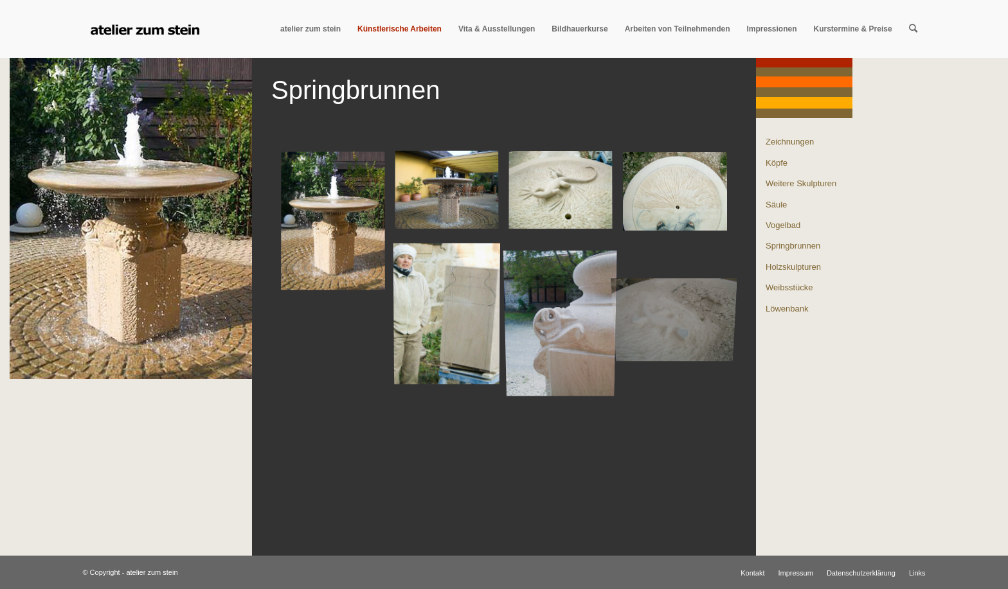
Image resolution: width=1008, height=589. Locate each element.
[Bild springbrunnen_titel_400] (338, 226)
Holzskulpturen (793, 267)
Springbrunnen (793, 246)
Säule (776, 204)
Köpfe (777, 163)
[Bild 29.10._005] (565, 196)
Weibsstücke (789, 287)
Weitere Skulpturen (801, 183)
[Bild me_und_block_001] (452, 314)
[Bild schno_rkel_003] (565, 314)
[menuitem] (310, 29)
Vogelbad (783, 225)
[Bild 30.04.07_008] (452, 196)
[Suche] (913, 29)
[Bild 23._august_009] (680, 196)
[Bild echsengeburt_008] (680, 284)
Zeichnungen (790, 141)
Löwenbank (787, 308)
